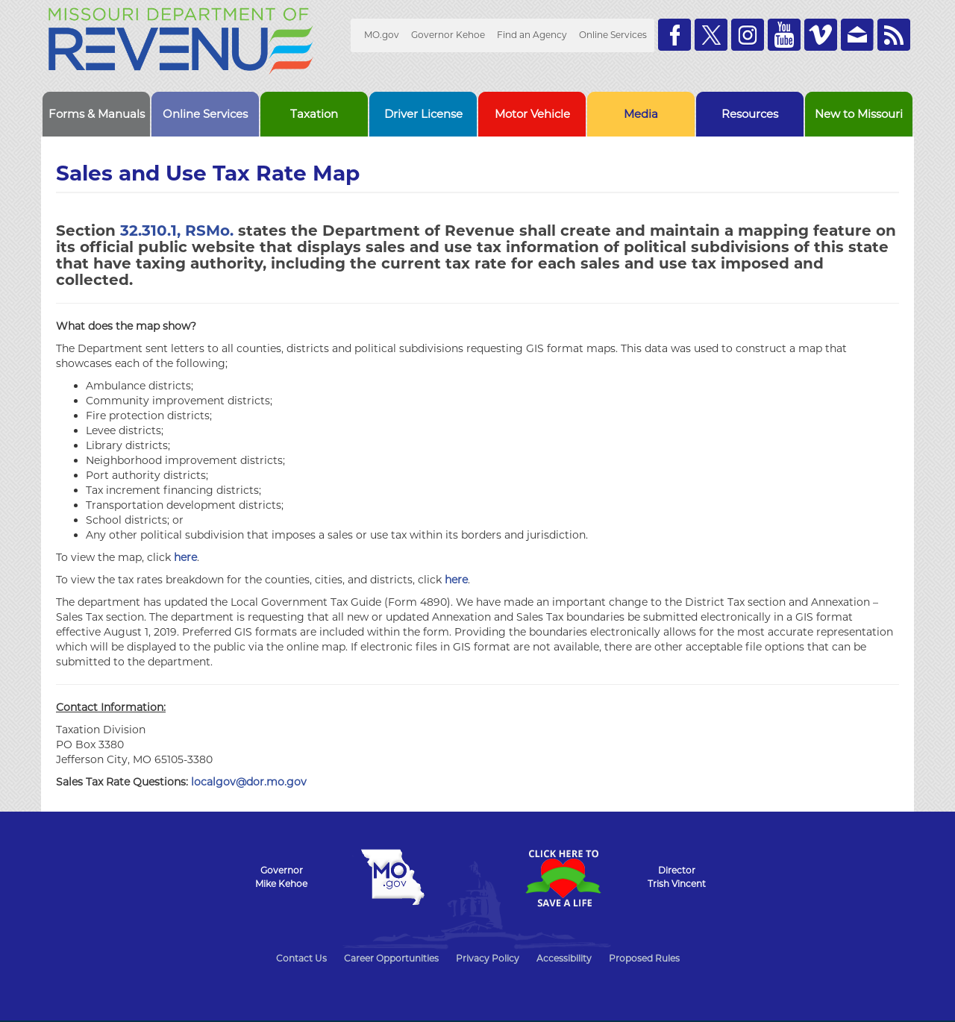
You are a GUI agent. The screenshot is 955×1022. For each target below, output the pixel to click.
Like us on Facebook (674, 35)
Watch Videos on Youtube (784, 35)
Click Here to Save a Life (563, 878)
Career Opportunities (391, 958)
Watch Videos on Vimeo (820, 35)
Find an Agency (532, 34)
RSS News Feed (893, 35)
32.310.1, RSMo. (177, 230)
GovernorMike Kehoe (281, 877)
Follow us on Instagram (747, 35)
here (185, 557)
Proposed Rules (644, 958)
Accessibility (564, 958)
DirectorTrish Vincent (677, 877)
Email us (857, 35)
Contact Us (301, 958)
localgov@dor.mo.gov (249, 782)
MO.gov (381, 34)
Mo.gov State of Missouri (392, 877)
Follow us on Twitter (711, 35)
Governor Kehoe (448, 34)
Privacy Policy (487, 958)
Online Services (613, 34)
